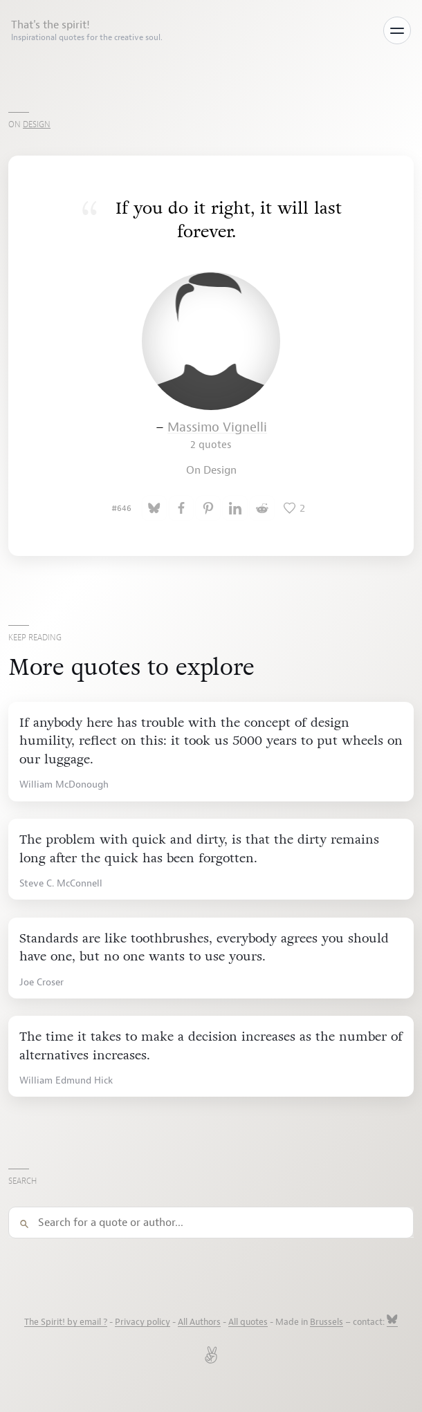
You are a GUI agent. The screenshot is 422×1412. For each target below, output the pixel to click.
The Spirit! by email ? (65, 1322)
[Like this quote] (294, 508)
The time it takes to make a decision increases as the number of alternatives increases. (211, 1046)
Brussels (326, 1322)
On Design (211, 470)
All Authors (199, 1322)
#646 (121, 508)
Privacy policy (142, 1322)
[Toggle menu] (397, 30)
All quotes (248, 1322)
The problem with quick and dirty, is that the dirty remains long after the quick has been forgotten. (199, 848)
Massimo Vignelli (217, 435)
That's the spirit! (87, 30)
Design (37, 124)
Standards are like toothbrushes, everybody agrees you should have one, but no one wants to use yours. (204, 947)
